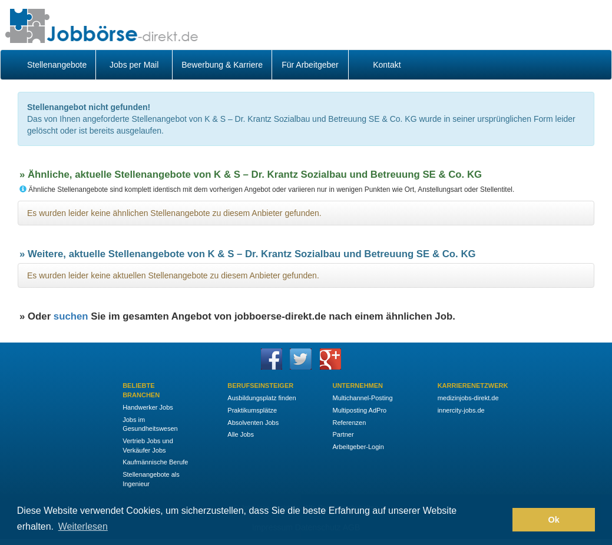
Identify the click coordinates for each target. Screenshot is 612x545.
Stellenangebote (57, 64)
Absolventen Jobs (253, 422)
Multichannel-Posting (362, 397)
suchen (71, 316)
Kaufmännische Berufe (155, 462)
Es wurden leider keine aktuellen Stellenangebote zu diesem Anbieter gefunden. (173, 275)
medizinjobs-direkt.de (468, 397)
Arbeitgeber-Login (357, 446)
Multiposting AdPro (359, 410)
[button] (500, 519)
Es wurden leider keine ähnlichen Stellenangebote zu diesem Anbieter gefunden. (174, 213)
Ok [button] (554, 519)
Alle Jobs (240, 434)
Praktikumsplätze (252, 410)
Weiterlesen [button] (83, 526)
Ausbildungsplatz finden (261, 397)
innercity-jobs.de (461, 410)
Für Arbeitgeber (310, 64)
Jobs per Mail (134, 64)
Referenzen (349, 422)
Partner (342, 434)
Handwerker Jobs (148, 407)
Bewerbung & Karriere (222, 64)
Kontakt (387, 64)
